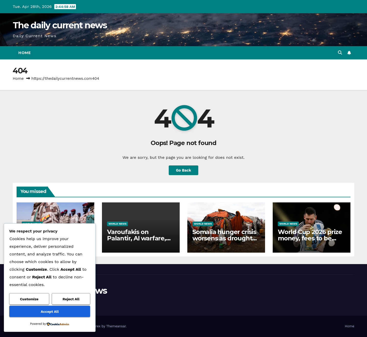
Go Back (183, 170)
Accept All (50, 311)
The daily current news (60, 25)
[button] (340, 52)
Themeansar (116, 326)
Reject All (71, 299)
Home (24, 52)
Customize (29, 299)
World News (117, 223)
